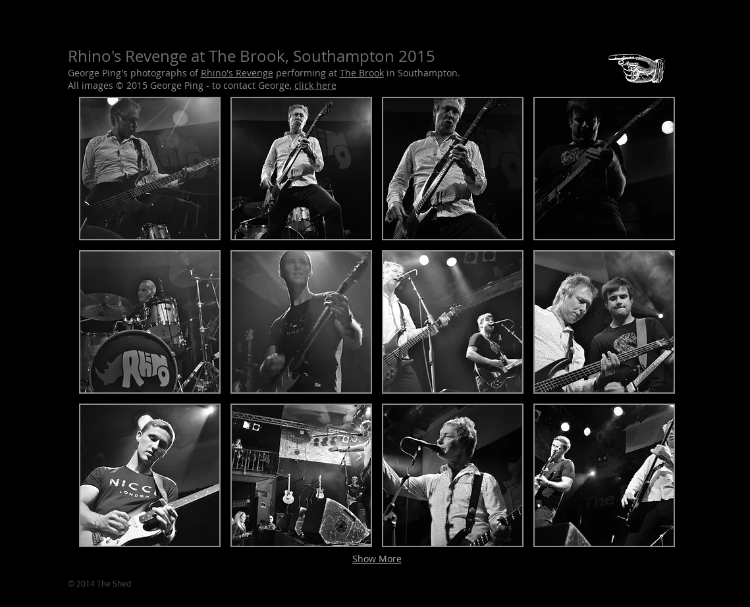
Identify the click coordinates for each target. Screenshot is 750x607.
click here (315, 85)
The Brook (362, 72)
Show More (377, 558)
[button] (150, 168)
